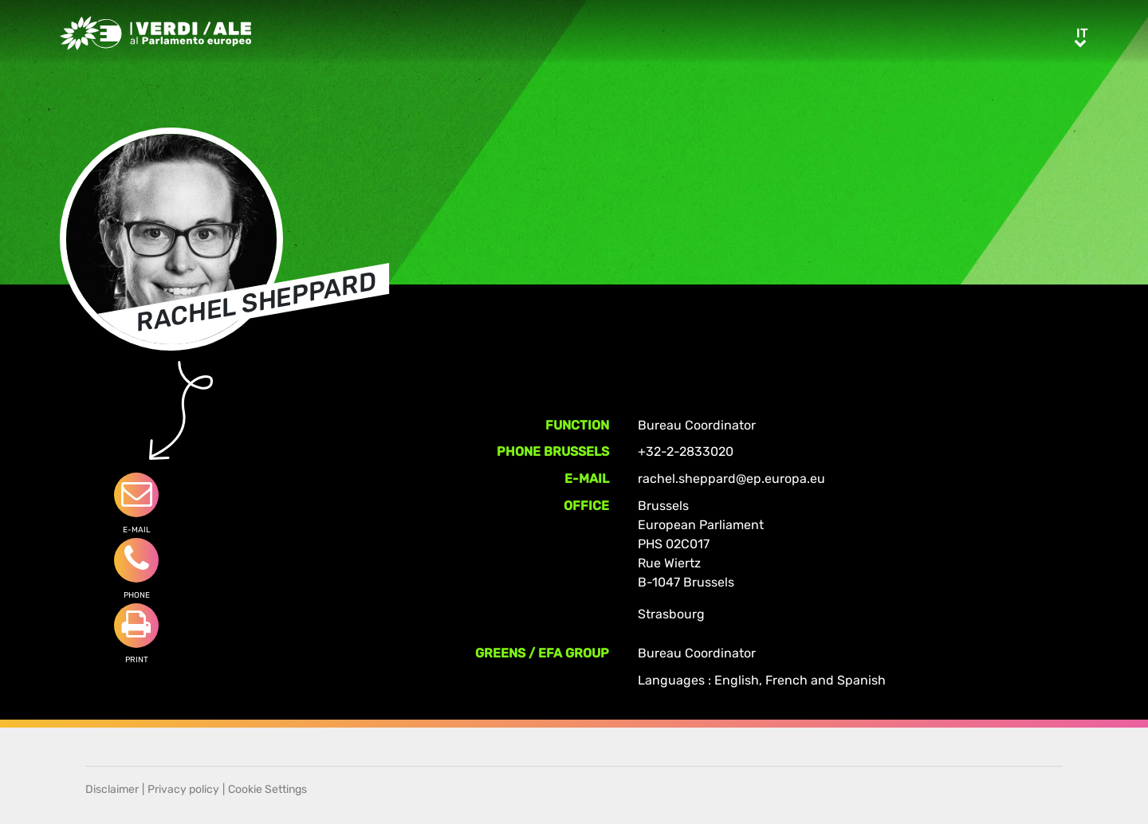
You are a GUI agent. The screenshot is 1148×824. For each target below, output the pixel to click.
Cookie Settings (267, 789)
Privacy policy (183, 789)
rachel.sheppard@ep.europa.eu (731, 478)
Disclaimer (112, 789)
